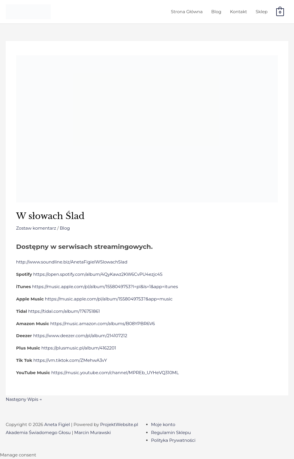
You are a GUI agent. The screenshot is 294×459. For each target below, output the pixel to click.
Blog (216, 11)
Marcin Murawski (92, 432)
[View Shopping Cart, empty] (280, 12)
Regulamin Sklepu (171, 432)
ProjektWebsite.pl (119, 424)
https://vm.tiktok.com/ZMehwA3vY (70, 360)
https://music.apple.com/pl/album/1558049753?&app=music (109, 299)
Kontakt (238, 11)
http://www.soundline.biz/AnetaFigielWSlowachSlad (71, 262)
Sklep (261, 11)
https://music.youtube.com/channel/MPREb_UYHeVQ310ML (115, 372)
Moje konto (163, 424)
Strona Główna (187, 11)
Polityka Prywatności (173, 440)
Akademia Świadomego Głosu (38, 432)
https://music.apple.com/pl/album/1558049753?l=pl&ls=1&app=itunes (105, 286)
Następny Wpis (24, 399)
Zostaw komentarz (36, 228)
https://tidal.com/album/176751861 (64, 311)
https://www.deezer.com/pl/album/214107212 (80, 335)
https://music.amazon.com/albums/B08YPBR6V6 (102, 323)
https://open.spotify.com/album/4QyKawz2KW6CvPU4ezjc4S (98, 274)
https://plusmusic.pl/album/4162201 (78, 348)
